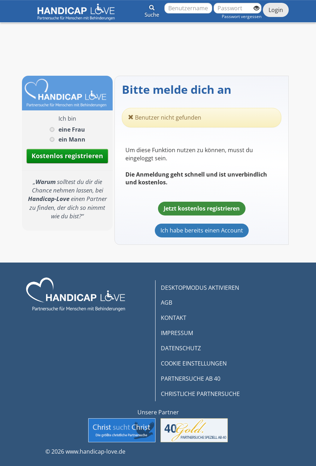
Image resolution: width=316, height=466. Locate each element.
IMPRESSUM (177, 333)
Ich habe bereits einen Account (201, 230)
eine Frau (71, 129)
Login (276, 10)
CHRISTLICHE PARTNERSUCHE (200, 394)
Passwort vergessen (241, 16)
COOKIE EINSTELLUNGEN (194, 363)
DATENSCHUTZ (181, 348)
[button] (152, 10)
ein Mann (71, 139)
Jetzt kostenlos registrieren (202, 208)
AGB (166, 302)
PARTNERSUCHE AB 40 (190, 378)
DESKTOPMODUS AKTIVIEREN (200, 288)
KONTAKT (173, 318)
